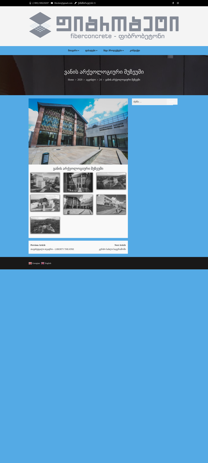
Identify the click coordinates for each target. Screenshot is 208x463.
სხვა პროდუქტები (112, 50)
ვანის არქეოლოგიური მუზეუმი (78, 168)
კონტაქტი (135, 50)
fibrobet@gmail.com (61, 3)
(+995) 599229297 (39, 3)
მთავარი (72, 50)
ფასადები (90, 50)
